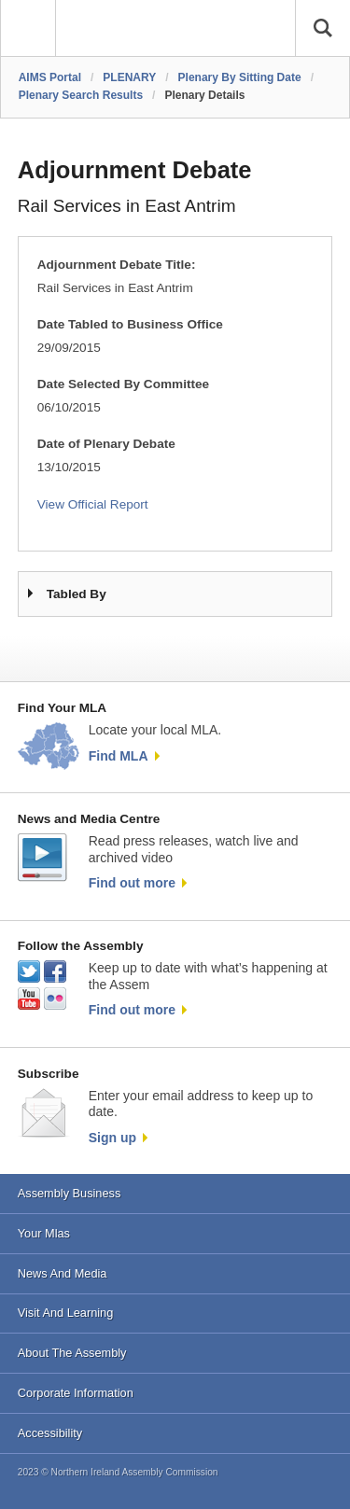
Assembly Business (69, 1193)
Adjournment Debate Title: (116, 265)
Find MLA (118, 755)
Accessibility (50, 1433)
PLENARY (129, 77)
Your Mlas (44, 1233)
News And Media (62, 1273)
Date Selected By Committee (123, 384)
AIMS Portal (50, 77)
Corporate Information (75, 1393)
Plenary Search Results (81, 95)
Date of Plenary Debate (106, 444)
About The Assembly (72, 1353)
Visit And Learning (66, 1313)
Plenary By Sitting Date (239, 77)
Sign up (112, 1137)
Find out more (132, 882)
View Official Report (92, 504)
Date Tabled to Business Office (130, 324)
